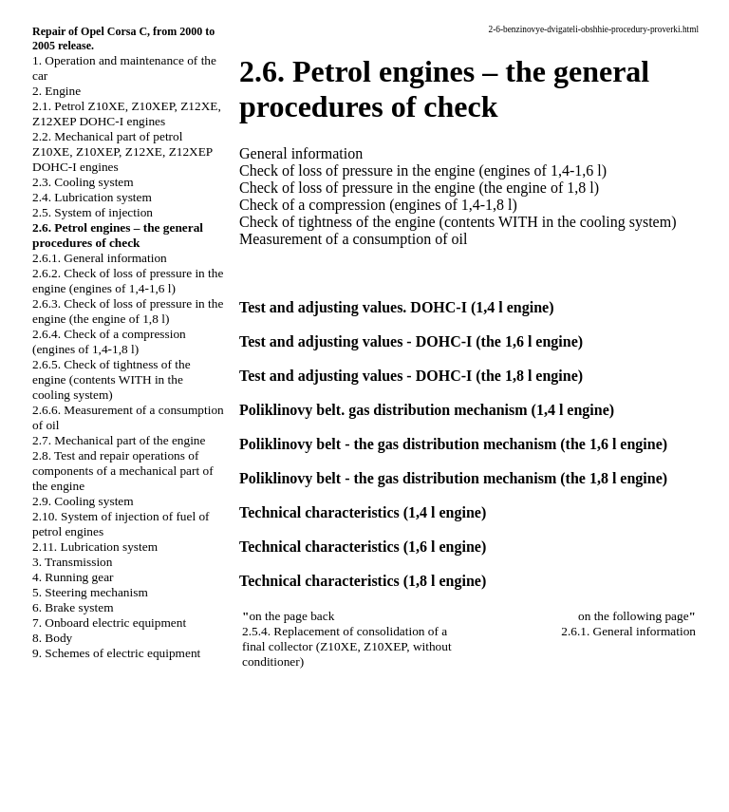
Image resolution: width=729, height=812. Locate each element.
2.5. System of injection (92, 212)
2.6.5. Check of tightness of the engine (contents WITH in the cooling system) (111, 379)
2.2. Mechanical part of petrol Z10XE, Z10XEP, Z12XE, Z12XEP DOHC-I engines (122, 151)
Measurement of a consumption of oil (353, 239)
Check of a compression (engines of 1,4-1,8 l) (378, 205)
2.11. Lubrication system (95, 546)
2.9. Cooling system (83, 501)
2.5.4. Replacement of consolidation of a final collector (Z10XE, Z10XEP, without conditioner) (347, 646)
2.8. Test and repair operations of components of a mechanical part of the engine (123, 470)
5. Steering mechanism (90, 592)
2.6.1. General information (99, 258)
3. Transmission (72, 562)
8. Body (52, 638)
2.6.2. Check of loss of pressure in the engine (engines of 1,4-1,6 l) (127, 280)
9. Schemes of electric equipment (116, 653)
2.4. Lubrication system (92, 197)
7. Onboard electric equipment (109, 622)
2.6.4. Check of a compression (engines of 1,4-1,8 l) (109, 341)
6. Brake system (73, 607)
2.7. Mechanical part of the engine (118, 440)
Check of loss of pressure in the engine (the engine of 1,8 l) (419, 187)
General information (301, 153)
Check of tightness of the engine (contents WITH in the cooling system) (458, 222)
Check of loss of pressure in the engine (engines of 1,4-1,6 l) (423, 170)
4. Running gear (73, 577)
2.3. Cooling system (83, 182)
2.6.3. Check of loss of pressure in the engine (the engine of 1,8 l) (127, 311)
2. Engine (56, 91)
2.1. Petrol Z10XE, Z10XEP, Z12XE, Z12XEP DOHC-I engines (126, 113)
